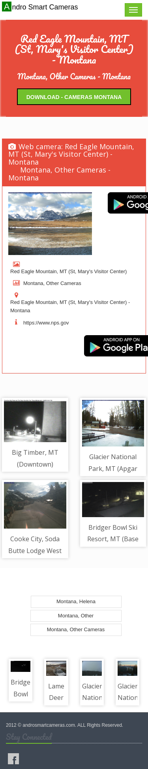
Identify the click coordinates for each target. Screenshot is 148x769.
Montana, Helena (76, 601)
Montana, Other (76, 616)
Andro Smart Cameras (41, 6)
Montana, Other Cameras (76, 629)
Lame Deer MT (56, 698)
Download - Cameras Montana (74, 97)
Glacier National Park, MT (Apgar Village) (112, 468)
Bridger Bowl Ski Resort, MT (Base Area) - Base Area (113, 539)
